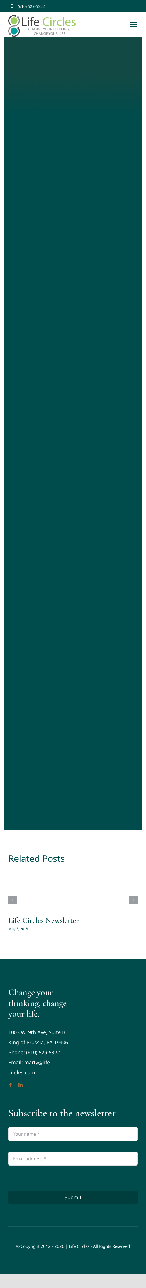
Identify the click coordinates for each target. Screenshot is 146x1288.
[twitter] (126, 6)
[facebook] (117, 6)
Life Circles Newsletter (43, 920)
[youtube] (136, 6)
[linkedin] (20, 1085)
